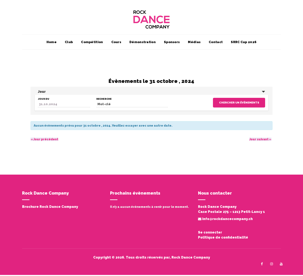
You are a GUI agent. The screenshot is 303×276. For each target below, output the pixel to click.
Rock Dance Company (190, 258)
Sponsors (172, 43)
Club (69, 43)
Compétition (92, 43)
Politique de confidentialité (223, 238)
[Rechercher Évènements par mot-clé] (132, 105)
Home (52, 43)
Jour (42, 93)
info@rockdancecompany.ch (225, 220)
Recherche (104, 100)
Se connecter (210, 233)
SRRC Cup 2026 (243, 43)
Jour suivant (260, 140)
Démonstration (142, 43)
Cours (116, 43)
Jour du (43, 100)
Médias (194, 43)
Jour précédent (44, 140)
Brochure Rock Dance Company (50, 208)
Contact (216, 43)
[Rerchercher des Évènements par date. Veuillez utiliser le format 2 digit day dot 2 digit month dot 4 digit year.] (64, 105)
